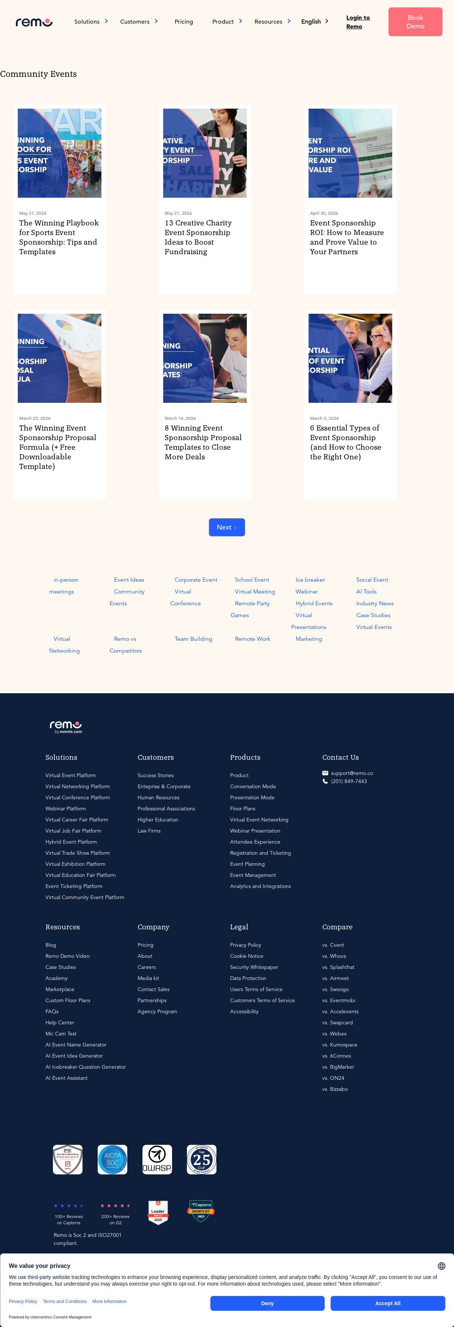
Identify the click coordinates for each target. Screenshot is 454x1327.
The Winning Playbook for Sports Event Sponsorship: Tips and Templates (59, 238)
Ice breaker (310, 579)
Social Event (372, 579)
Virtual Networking (64, 644)
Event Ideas (129, 579)
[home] (34, 22)
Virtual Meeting (255, 591)
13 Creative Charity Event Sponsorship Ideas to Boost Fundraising (198, 238)
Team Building (193, 639)
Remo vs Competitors (126, 644)
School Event (252, 579)
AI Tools (366, 591)
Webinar (307, 591)
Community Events (127, 597)
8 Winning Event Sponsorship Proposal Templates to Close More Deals (203, 443)
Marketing (309, 639)
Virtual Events (374, 627)
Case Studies (373, 615)
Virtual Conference (185, 597)
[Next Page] (227, 527)
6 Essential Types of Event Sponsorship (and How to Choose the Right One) (345, 443)
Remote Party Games (250, 609)
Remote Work (252, 639)
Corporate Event (196, 579)
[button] (315, 22)
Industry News (375, 603)
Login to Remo (358, 22)
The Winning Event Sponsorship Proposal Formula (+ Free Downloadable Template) (58, 447)
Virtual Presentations (308, 621)
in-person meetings (63, 585)
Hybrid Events (314, 603)
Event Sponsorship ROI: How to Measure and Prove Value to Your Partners (347, 238)
